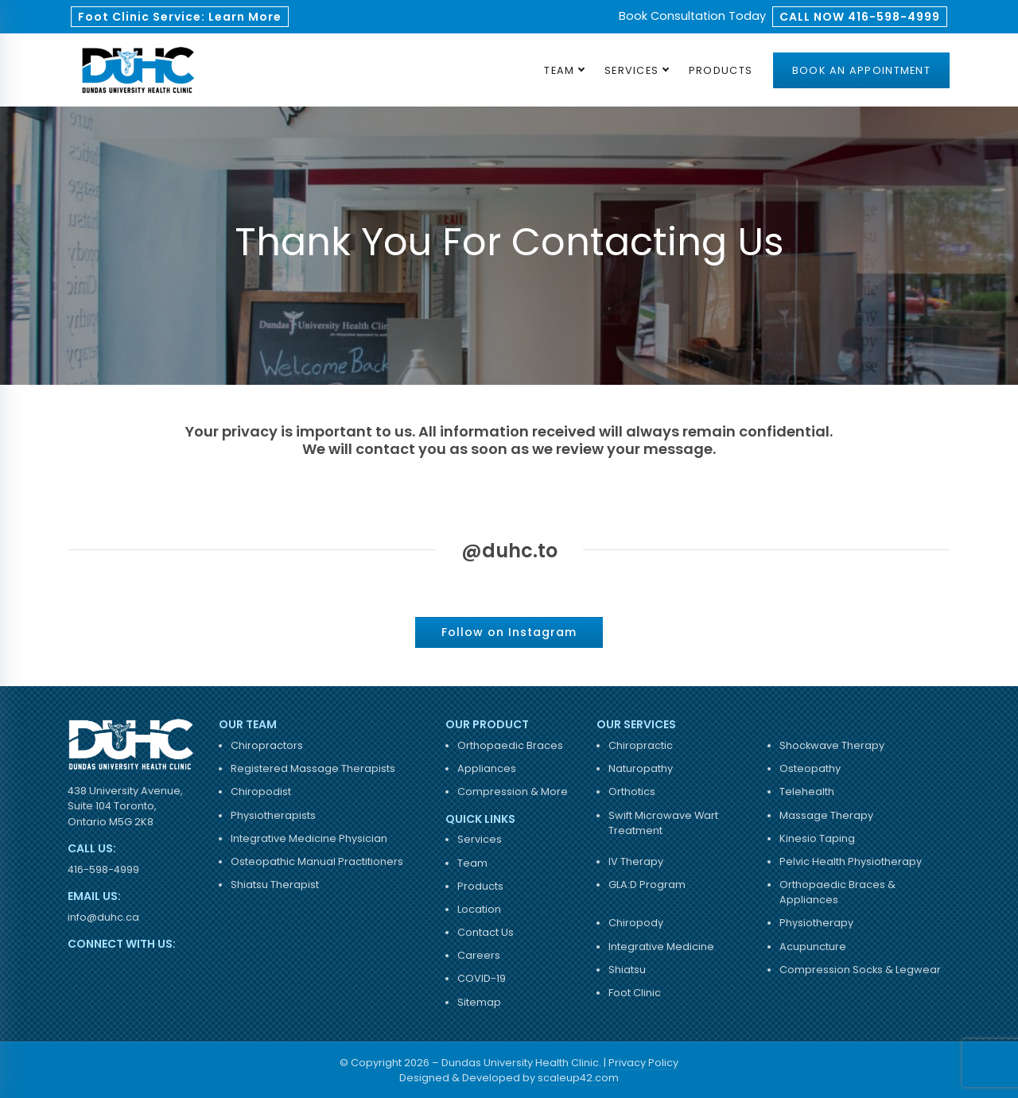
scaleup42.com (578, 1077)
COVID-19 (481, 978)
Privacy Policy (643, 1062)
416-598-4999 (103, 869)
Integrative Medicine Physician (309, 838)
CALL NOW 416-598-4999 (859, 17)
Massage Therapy (826, 815)
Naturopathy (640, 768)
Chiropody (635, 922)
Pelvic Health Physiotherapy (850, 861)
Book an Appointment (861, 70)
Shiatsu (627, 969)
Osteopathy (810, 768)
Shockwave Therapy (831, 745)
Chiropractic (640, 745)
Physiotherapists (273, 815)
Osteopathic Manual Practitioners (317, 861)
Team (559, 70)
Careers (478, 955)
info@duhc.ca (103, 917)
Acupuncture (812, 946)
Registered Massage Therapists (313, 768)
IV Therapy (635, 861)
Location (479, 909)
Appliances (486, 768)
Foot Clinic (634, 992)
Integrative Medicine (661, 946)
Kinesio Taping (817, 838)
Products (720, 70)
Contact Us (485, 932)
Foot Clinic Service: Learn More (180, 17)
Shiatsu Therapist (275, 884)
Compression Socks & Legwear (860, 969)
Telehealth (806, 791)
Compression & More (512, 791)
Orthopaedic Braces (510, 745)
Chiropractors (267, 745)
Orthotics (631, 791)
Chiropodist (261, 791)
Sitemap (479, 1002)
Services (631, 70)
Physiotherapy (816, 922)
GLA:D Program (647, 884)
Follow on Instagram (509, 632)
